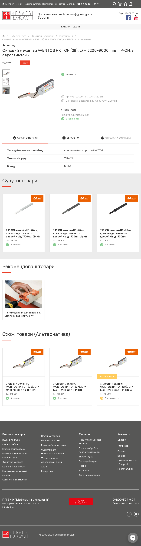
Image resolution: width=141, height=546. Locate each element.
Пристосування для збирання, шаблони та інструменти (23, 314)
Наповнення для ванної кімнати (14, 473)
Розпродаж (47, 471)
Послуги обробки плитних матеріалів (89, 450)
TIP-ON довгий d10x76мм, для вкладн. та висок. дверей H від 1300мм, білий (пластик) (23, 234)
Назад (11, 45)
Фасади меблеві (11, 444)
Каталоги (84, 470)
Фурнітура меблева (12, 461)
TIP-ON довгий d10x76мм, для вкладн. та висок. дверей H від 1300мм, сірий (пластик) (70, 234)
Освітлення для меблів (14, 479)
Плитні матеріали (50, 435)
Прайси (83, 465)
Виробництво (86, 456)
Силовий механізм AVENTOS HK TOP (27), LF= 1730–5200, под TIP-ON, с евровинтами (116, 388)
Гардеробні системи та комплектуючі (14, 455)
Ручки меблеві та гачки (53, 445)
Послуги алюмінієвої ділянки (90, 441)
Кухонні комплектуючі (14, 448)
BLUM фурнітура (11, 439)
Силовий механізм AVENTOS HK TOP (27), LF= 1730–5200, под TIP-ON (69, 387)
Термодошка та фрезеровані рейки (51, 460)
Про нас (122, 451)
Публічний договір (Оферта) (127, 462)
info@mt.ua (8, 507)
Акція (44, 466)
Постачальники (126, 468)
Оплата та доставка (89, 474)
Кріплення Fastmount (13, 466)
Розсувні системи (50, 440)
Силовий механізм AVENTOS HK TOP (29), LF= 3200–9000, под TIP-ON (22, 387)
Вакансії (122, 455)
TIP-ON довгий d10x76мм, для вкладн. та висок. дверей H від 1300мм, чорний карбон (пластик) (116, 234)
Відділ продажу (81, 501)
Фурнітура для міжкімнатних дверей (52, 451)
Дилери (122, 439)
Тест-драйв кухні (88, 461)
